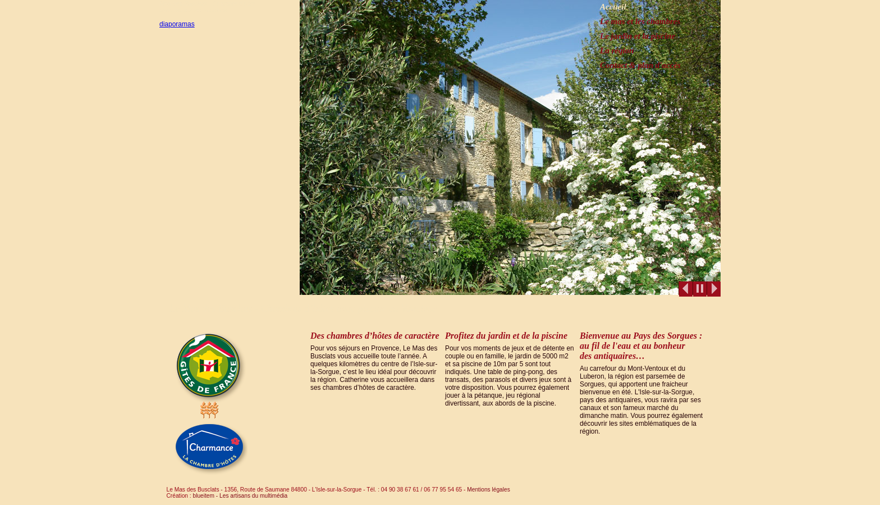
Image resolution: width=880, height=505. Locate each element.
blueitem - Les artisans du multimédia (240, 496)
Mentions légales (487, 489)
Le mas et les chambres (640, 21)
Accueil (613, 6)
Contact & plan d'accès (640, 65)
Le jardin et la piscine (637, 35)
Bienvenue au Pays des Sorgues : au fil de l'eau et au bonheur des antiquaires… (641, 346)
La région (617, 50)
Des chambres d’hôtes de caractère (374, 335)
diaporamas (177, 24)
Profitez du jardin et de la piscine (506, 335)
